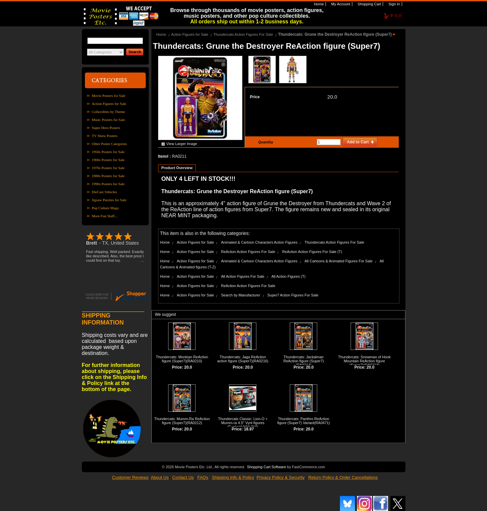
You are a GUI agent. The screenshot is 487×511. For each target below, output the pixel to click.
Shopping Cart (369, 4)
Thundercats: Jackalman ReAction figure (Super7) (303, 359)
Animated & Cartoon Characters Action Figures (259, 242)
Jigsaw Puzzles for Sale (109, 200)
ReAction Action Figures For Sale (248, 252)
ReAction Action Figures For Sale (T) (312, 252)
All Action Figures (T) (288, 276)
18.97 (249, 429)
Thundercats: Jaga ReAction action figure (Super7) (241, 359)
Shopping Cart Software (266, 467)
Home (318, 4)
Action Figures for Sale (109, 104)
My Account (340, 4)
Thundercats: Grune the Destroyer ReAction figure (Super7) (335, 34)
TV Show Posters (105, 136)
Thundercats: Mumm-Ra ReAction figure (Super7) (182, 421)
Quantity (265, 142)
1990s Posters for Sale (108, 184)
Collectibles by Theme (108, 112)
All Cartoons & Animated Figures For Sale (339, 261)
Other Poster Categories (109, 144)
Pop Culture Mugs (105, 208)
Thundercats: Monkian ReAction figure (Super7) (182, 359)
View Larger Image (181, 144)
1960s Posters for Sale (108, 160)
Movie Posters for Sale (109, 96)
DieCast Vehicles (104, 192)
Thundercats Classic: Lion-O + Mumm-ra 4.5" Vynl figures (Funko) (242, 423)
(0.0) (396, 15)
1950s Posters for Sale (108, 152)
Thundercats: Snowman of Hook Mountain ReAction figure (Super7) (364, 361)
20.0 (332, 97)
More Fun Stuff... (105, 216)
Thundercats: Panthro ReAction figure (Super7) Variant (303, 421)
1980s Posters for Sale (108, 176)
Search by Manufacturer (240, 295)
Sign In (393, 4)
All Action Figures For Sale (242, 276)
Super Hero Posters (106, 128)
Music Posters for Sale (108, 120)
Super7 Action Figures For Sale (293, 295)
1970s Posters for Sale (108, 168)
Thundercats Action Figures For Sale (243, 34)
